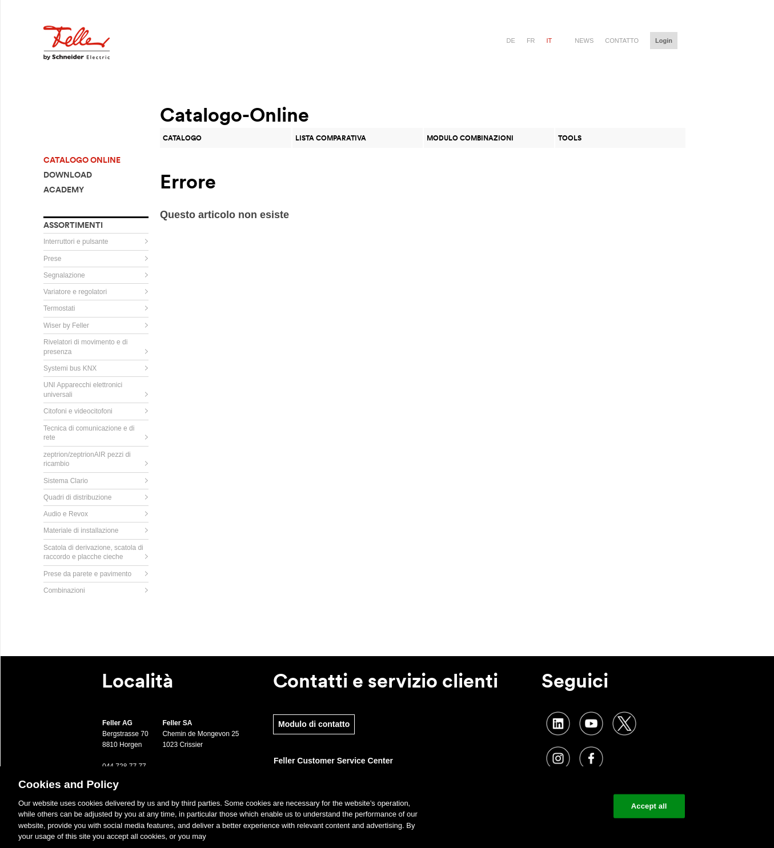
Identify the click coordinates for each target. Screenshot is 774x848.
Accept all (649, 806)
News (584, 40)
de (511, 40)
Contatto (622, 40)
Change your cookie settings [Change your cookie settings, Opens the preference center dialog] (551, 806)
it (549, 40)
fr (531, 40)
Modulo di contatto (314, 724)
